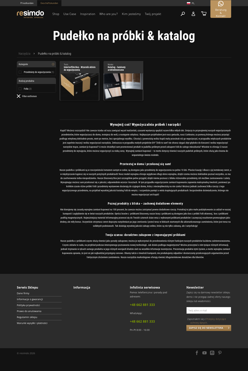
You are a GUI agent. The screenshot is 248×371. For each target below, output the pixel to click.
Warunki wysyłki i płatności (32, 323)
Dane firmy (23, 293)
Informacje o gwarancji (30, 299)
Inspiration (87, 14)
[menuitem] (24, 53)
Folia (28, 88)
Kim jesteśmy (131, 14)
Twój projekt (153, 14)
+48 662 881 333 (142, 305)
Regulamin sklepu (27, 317)
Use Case (69, 14)
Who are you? (108, 14)
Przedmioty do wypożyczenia (39, 72)
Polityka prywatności (28, 305)
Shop (55, 14)
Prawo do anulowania (29, 311)
